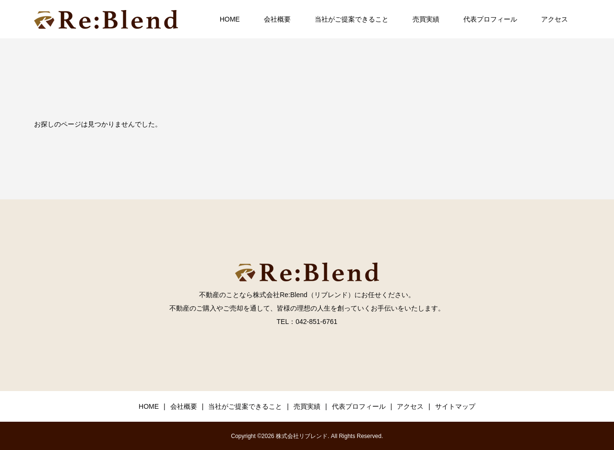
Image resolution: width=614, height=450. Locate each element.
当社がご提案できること (352, 19)
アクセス (554, 19)
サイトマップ (455, 406)
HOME (230, 19)
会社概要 (277, 19)
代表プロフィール (490, 19)
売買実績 (426, 19)
